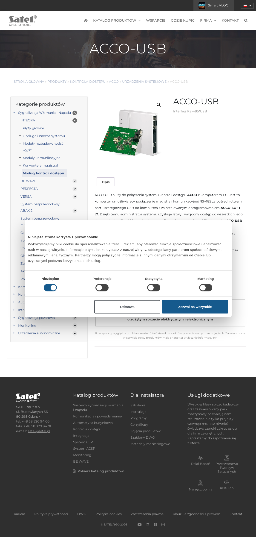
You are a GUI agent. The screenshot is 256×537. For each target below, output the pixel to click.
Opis (105, 182)
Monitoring (27, 325)
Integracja (81, 436)
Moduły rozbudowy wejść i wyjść (44, 146)
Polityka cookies (108, 514)
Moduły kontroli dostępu (43, 173)
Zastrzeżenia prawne (147, 514)
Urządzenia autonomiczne (39, 333)
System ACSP (84, 448)
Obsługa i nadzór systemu (44, 136)
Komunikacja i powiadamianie (97, 416)
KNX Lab (226, 488)
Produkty (57, 81)
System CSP (83, 442)
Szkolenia (138, 405)
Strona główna (29, 81)
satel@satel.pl (39, 431)
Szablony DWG (142, 437)
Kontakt (230, 20)
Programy (138, 418)
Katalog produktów (117, 20)
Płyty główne (33, 128)
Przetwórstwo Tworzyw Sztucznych (227, 468)
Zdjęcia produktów (145, 431)
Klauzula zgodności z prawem (196, 514)
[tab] (106, 181)
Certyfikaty (139, 425)
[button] (247, 6)
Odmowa (127, 307)
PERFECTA (29, 189)
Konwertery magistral (40, 165)
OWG (81, 514)
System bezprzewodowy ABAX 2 (40, 207)
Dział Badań (200, 464)
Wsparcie (155, 20)
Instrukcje (138, 412)
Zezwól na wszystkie (195, 307)
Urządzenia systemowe (144, 81)
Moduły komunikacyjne (41, 158)
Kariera (19, 514)
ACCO (114, 81)
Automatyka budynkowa (93, 423)
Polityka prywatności (51, 514)
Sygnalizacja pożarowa (36, 318)
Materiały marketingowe (150, 444)
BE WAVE (28, 181)
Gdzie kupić (183, 20)
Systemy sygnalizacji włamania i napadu (98, 407)
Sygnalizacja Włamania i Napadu (44, 113)
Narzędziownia (200, 489)
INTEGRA (27, 120)
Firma (208, 20)
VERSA (26, 196)
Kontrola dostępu (88, 81)
